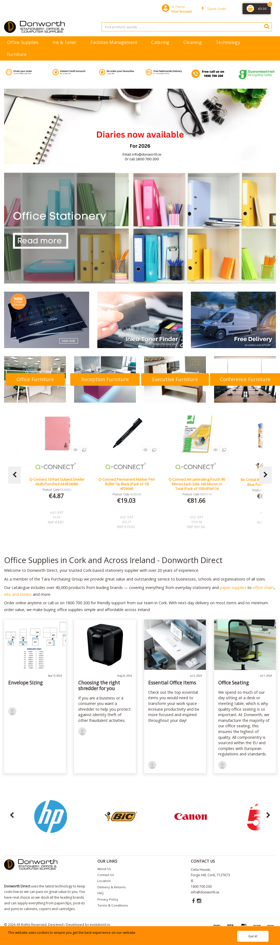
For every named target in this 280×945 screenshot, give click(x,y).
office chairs (263, 587)
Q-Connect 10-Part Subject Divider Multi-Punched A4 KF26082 (126, 481)
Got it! (252, 936)
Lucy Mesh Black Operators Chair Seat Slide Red (57, 481)
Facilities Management (114, 42)
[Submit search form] (266, 26)
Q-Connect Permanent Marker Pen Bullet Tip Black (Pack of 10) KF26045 (196, 484)
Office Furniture (35, 379)
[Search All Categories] (186, 26)
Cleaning (192, 42)
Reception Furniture (105, 379)
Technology (228, 42)
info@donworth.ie (205, 892)
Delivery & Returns (111, 887)
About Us (104, 869)
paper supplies (233, 587)
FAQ (100, 893)
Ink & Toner (64, 42)
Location (104, 881)
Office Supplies (23, 42)
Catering (160, 42)
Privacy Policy (107, 899)
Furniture (17, 54)
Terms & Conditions (112, 905)
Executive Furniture (175, 379)
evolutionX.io (100, 924)
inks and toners (18, 594)
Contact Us (105, 875)
